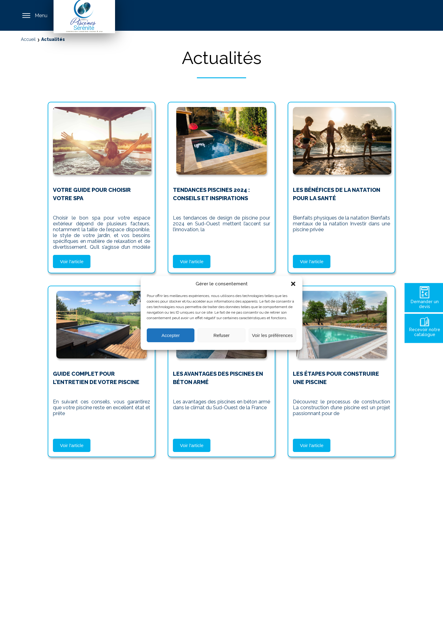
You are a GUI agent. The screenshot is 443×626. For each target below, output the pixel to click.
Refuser (222, 335)
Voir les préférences (272, 335)
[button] (293, 284)
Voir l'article (71, 261)
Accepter (171, 335)
